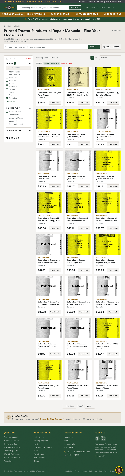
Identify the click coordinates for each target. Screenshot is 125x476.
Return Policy (69, 447)
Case (36, 451)
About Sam (8, 461)
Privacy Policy (68, 471)
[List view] (96, 58)
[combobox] (49, 7)
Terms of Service (81, 471)
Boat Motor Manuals (12, 458)
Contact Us (68, 437)
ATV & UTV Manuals (12, 454)
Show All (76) (11, 102)
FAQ (66, 441)
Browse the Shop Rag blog (51, 419)
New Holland (39, 454)
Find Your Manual (11, 437)
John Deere (39, 437)
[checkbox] (7, 72)
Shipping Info (69, 444)
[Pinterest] (97, 438)
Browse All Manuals (11, 441)
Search (75, 7)
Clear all (28, 59)
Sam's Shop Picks (11, 451)
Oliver (36, 461)
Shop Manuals (37, 14)
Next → (90, 406)
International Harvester (43, 447)
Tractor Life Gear (88, 14)
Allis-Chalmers (39, 458)
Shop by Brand (61, 14)
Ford (36, 444)
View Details (54, 102)
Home (7, 26)
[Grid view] (92, 58)
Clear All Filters (66, 63)
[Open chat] (119, 470)
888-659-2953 (73, 455)
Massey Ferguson (41, 441)
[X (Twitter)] (103, 438)
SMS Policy (93, 471)
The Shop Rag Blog (12, 447)
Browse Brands (111, 47)
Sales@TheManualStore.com (109, 2)
